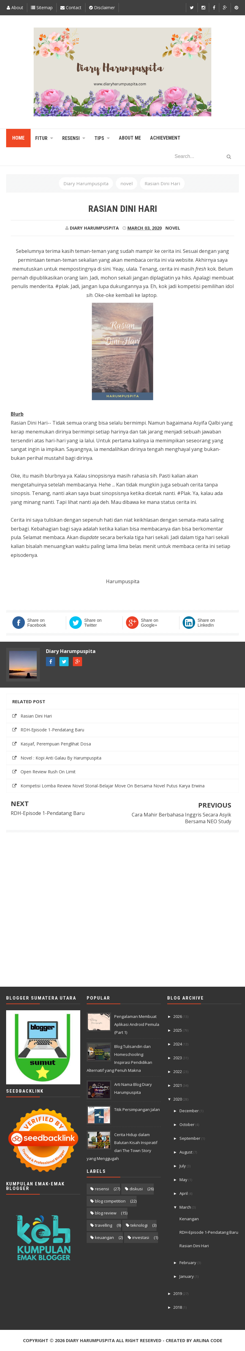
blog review (105, 1213)
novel (172, 228)
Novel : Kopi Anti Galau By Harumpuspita (61, 758)
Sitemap (42, 7)
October (187, 1124)
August (186, 1152)
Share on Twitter (93, 623)
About (15, 7)
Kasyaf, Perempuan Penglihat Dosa (56, 744)
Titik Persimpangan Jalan (137, 1109)
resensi (102, 1189)
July (183, 1166)
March (185, 1207)
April (184, 1193)
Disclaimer (102, 7)
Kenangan (189, 1219)
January (187, 1276)
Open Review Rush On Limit (48, 772)
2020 (178, 1099)
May (183, 1179)
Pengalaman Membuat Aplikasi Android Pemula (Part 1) (136, 1024)
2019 (178, 1293)
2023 (178, 1057)
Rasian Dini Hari (36, 716)
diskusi (136, 1189)
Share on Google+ (149, 623)
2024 (178, 1044)
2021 (178, 1085)
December (189, 1110)
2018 (178, 1307)
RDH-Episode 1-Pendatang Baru (52, 730)
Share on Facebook (36, 623)
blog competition (110, 1201)
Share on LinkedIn (206, 623)
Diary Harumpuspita (71, 651)
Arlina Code (207, 1340)
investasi (140, 1237)
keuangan (104, 1237)
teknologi (139, 1225)
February (188, 1262)
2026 (178, 1016)
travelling (103, 1225)
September (190, 1138)
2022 (178, 1071)
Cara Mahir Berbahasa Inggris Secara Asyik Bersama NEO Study (181, 818)
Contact (70, 7)
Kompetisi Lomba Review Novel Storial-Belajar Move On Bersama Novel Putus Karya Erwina (113, 786)
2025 (178, 1030)
